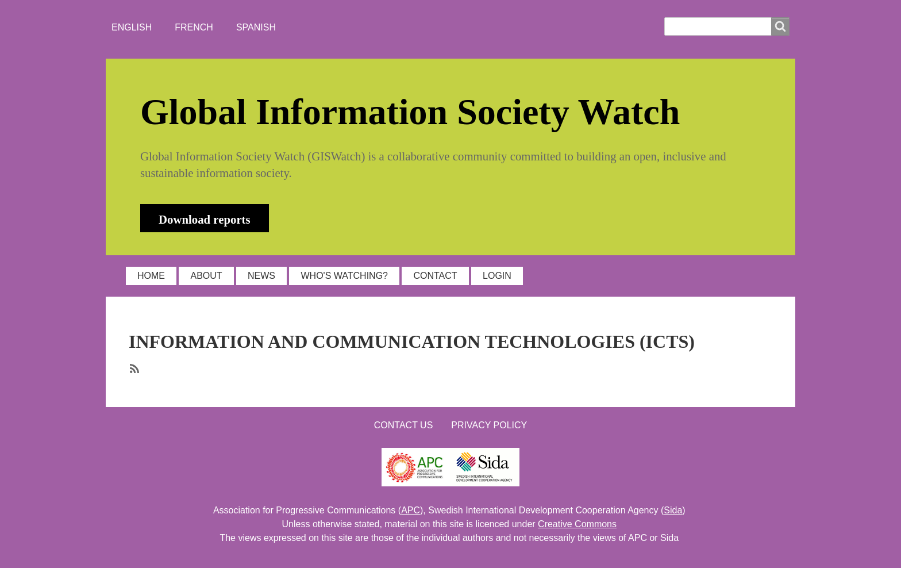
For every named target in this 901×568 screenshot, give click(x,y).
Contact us (403, 425)
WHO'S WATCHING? (344, 276)
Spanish (256, 27)
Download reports (205, 219)
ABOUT (206, 276)
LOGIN (497, 276)
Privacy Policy (489, 425)
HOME (151, 276)
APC (410, 510)
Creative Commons (577, 524)
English (131, 27)
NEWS (261, 276)
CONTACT (435, 276)
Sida (673, 510)
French (194, 27)
